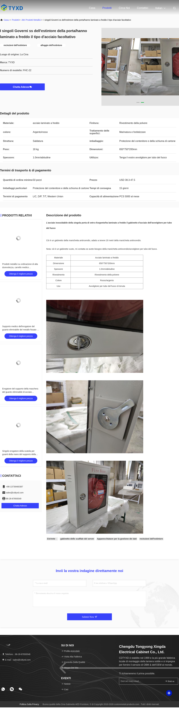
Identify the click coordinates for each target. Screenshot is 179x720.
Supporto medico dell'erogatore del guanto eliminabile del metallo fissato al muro (20, 329)
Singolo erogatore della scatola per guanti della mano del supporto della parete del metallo (19, 454)
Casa (92, 7)
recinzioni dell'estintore (151, 539)
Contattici (142, 7)
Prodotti (107, 7)
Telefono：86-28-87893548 (16, 654)
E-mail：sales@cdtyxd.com (16, 660)
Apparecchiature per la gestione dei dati (117, 539)
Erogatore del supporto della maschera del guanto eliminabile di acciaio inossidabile (20, 391)
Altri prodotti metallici (31, 20)
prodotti (15, 20)
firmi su (169, 681)
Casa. (6, 20)
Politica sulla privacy (29, 704)
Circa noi (124, 7)
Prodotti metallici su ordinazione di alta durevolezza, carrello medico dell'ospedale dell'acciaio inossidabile (20, 267)
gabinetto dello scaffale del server (77, 539)
